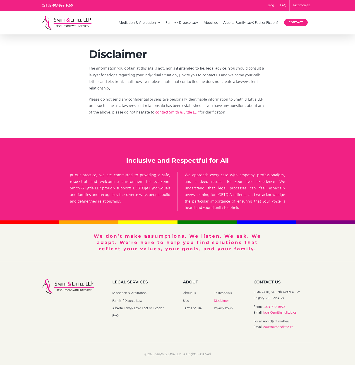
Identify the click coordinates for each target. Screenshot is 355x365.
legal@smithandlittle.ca (280, 312)
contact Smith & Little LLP (177, 112)
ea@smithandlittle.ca (278, 327)
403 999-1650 (274, 306)
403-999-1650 (62, 5)
